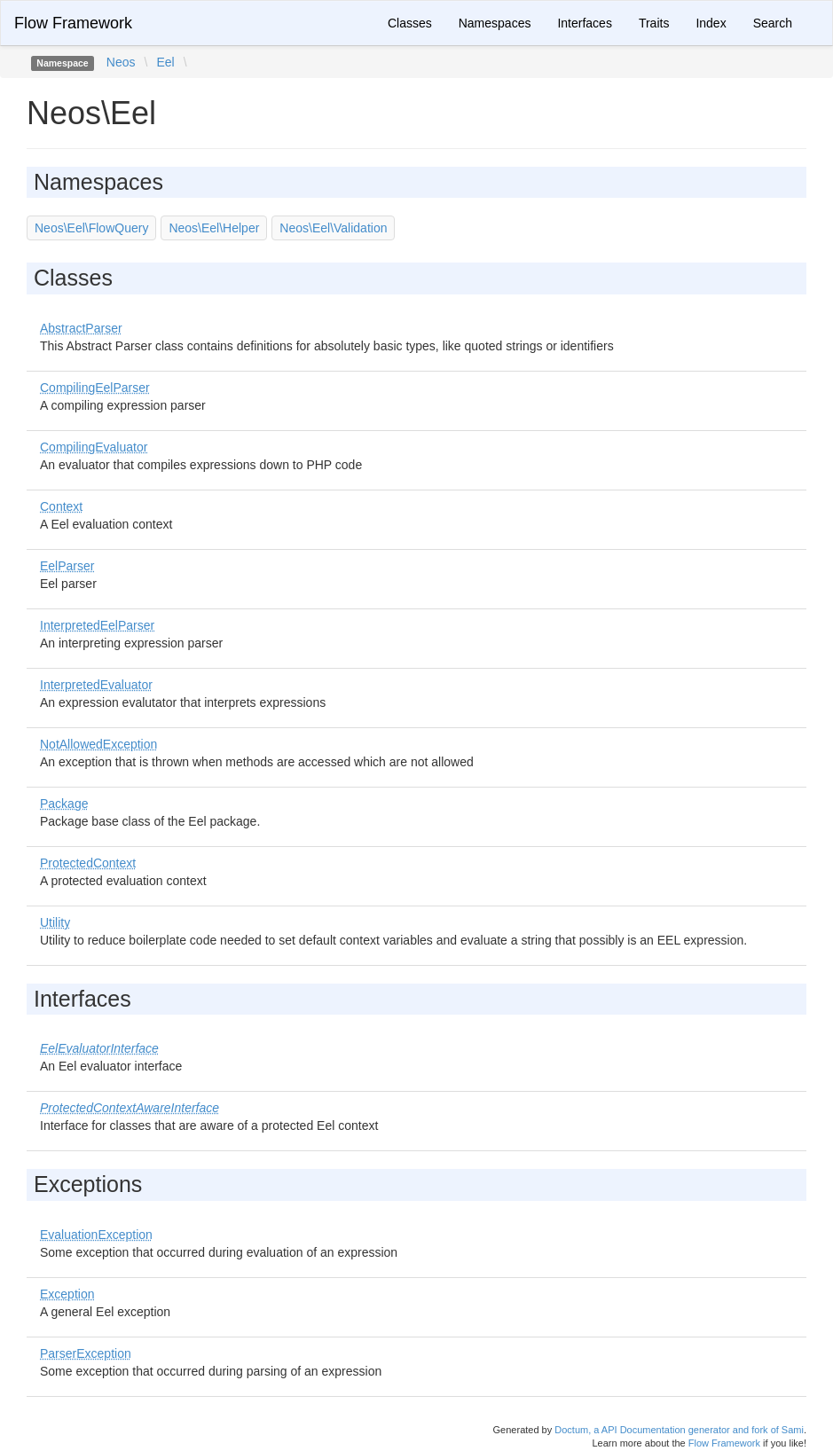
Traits (654, 23)
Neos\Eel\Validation (333, 228)
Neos (121, 62)
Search (772, 23)
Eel (165, 62)
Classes (410, 23)
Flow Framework (73, 23)
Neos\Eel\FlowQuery (91, 228)
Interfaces (584, 23)
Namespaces (495, 23)
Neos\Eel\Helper (214, 228)
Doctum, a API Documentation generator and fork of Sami (679, 1429)
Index (710, 23)
